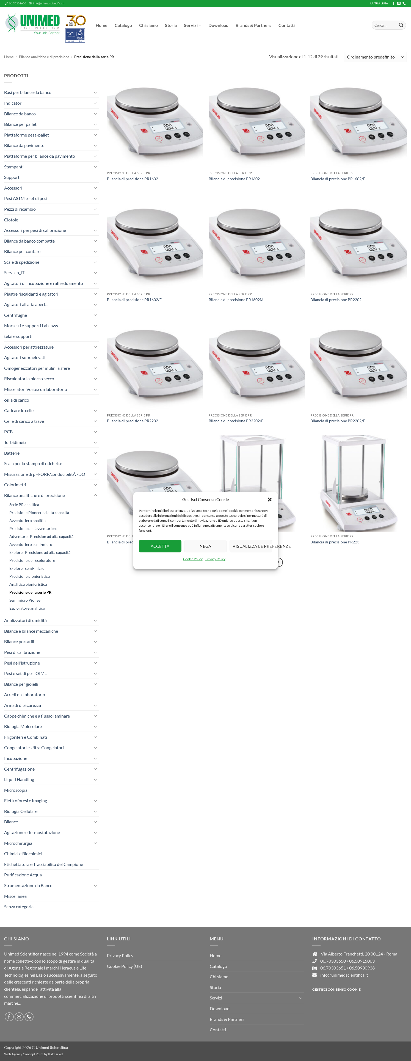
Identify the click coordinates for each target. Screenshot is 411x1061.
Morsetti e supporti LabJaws (31, 325)
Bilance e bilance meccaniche (31, 631)
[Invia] (401, 25)
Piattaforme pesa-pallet (26, 134)
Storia (171, 25)
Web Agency (13, 1054)
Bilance (11, 821)
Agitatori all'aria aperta (26, 304)
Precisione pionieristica (29, 576)
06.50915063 (362, 960)
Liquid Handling (19, 779)
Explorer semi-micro (27, 568)
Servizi (192, 25)
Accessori (13, 187)
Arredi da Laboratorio (24, 694)
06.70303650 (15, 3)
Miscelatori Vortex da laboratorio (35, 389)
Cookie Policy (193, 559)
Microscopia (15, 790)
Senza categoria (19, 906)
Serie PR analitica (24, 504)
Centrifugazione (19, 768)
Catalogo (123, 25)
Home (101, 25)
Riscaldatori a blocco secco (29, 378)
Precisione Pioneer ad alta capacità (39, 512)
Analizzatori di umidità (25, 620)
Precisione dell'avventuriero (33, 528)
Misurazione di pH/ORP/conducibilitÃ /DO (44, 474)
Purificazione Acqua (23, 874)
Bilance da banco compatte (29, 240)
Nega (205, 546)
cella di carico (16, 399)
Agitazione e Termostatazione (32, 832)
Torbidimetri (15, 442)
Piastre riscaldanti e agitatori (31, 293)
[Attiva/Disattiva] (95, 92)
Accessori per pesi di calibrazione (35, 230)
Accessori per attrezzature (29, 346)
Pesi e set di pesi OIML (25, 673)
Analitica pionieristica (28, 584)
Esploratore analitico (27, 608)
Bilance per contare (22, 251)
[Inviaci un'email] (399, 3)
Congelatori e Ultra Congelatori (34, 747)
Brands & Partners (253, 25)
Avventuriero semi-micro (30, 544)
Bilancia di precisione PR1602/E (337, 178)
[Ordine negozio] (375, 57)
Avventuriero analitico (28, 520)
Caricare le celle (19, 410)
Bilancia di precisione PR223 (334, 542)
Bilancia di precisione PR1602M (236, 299)
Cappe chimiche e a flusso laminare (37, 715)
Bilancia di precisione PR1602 (132, 178)
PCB (8, 431)
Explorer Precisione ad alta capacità (39, 552)
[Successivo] (278, 562)
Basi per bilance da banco (27, 92)
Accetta (160, 546)
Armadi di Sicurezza (22, 705)
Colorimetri (15, 484)
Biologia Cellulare (20, 811)
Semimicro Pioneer (25, 600)
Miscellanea (15, 896)
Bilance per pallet (20, 124)
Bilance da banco (20, 113)
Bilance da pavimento (24, 145)
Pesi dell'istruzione (22, 662)
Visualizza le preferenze (252, 546)
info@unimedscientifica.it (47, 3)
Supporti (12, 177)
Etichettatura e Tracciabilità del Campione (43, 864)
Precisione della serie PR (30, 592)
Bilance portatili (19, 641)
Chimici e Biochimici (23, 853)
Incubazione (15, 758)
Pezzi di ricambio (20, 209)
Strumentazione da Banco (28, 885)
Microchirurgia (18, 843)
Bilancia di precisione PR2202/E (236, 420)
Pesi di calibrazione (22, 652)
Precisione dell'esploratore (32, 560)
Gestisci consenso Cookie (336, 989)
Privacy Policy (215, 559)
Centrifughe (15, 315)
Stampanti (14, 166)
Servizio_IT (14, 272)
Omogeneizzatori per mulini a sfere (37, 368)
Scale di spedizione (21, 262)
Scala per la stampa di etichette (33, 463)
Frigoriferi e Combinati (25, 737)
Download (218, 25)
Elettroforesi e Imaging (25, 800)
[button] (269, 499)
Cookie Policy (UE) (124, 966)
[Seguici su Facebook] (393, 3)
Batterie (12, 452)
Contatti (286, 25)
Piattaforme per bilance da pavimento (39, 156)
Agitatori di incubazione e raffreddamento (43, 283)
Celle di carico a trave (24, 421)
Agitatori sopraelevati (24, 357)
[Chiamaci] (404, 3)
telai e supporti (18, 336)
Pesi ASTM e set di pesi (25, 198)
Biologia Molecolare (23, 726)
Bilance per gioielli (21, 684)
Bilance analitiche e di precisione (44, 57)
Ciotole (11, 219)
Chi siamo (148, 25)
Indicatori (13, 102)
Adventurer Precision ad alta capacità (41, 536)
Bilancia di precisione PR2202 (336, 299)
